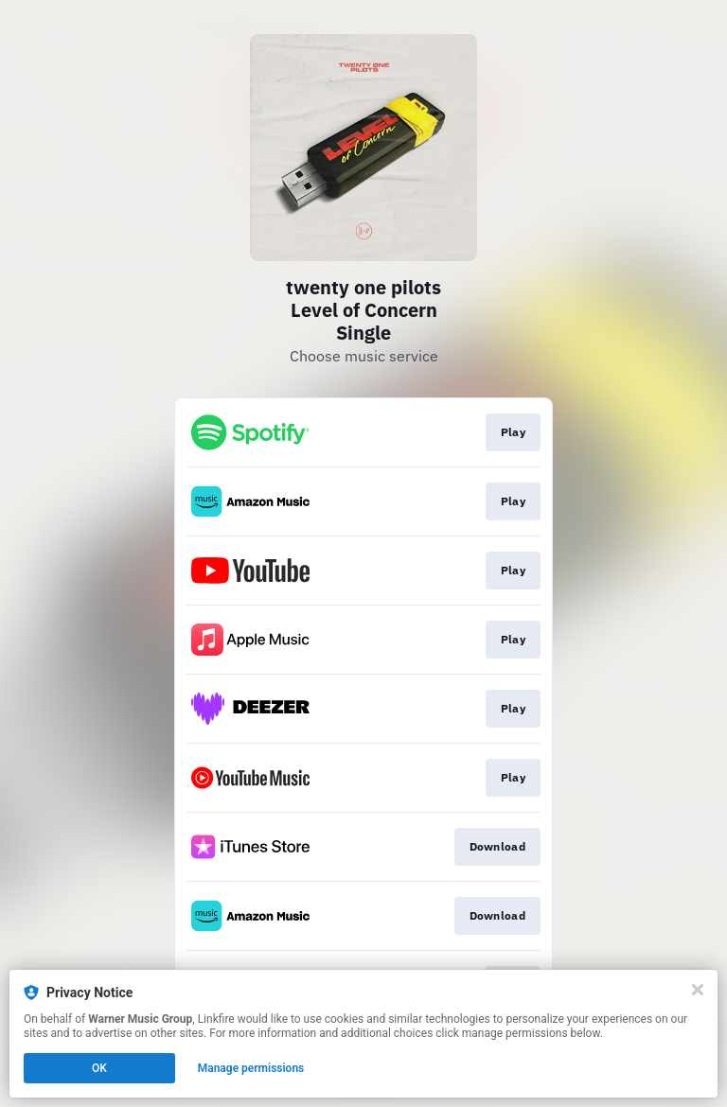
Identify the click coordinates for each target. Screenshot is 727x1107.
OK (99, 1068)
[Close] (698, 990)
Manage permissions (251, 1068)
